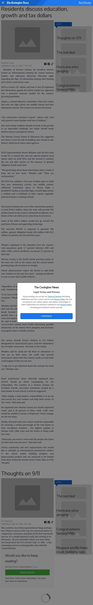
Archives (85, 2)
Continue (46, 316)
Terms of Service (54, 296)
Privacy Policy (59, 299)
